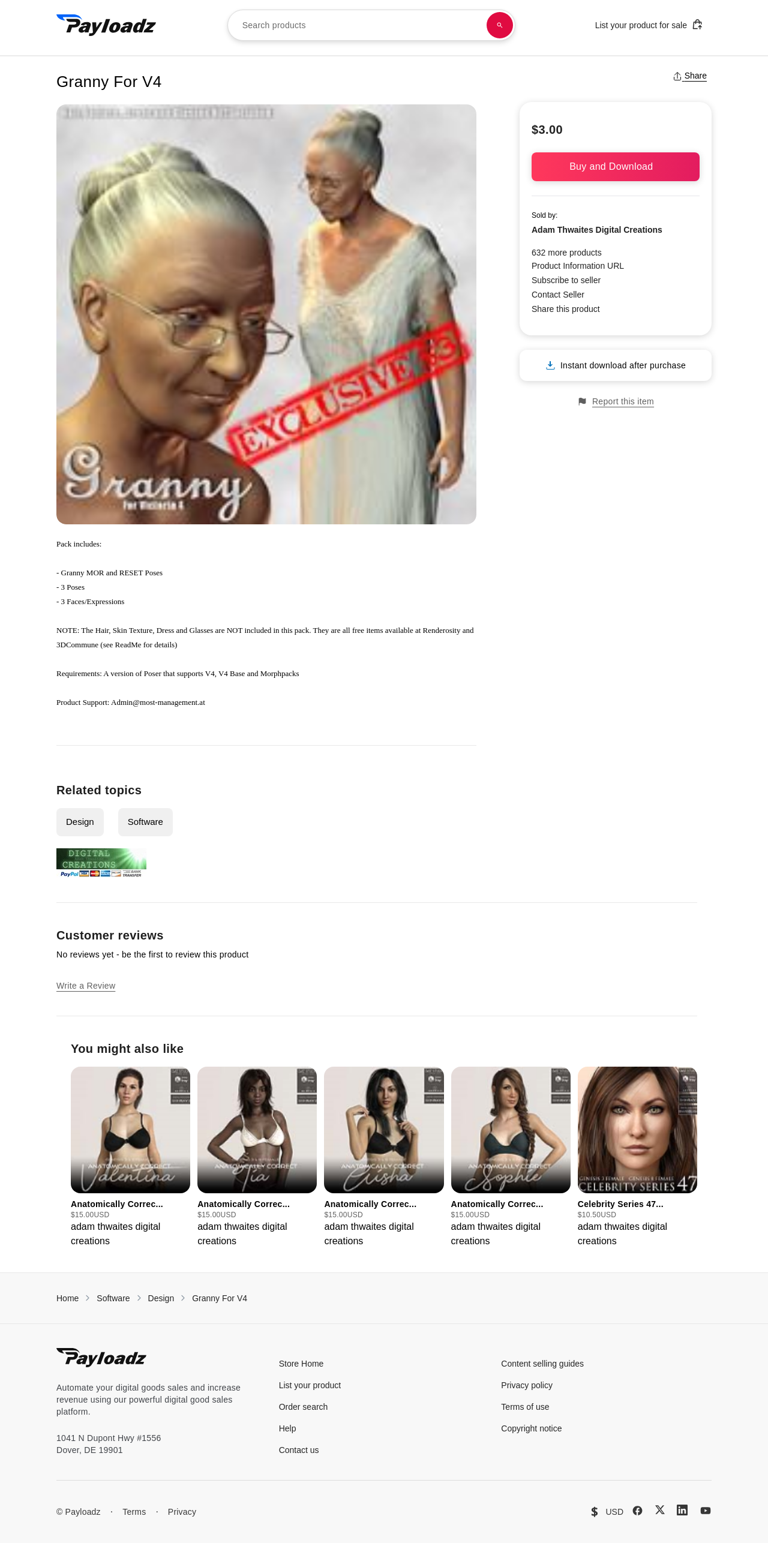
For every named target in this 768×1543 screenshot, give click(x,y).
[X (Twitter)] (660, 1510)
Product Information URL (578, 266)
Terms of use (525, 1407)
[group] (130, 1157)
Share (690, 75)
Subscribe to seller (566, 280)
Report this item (615, 402)
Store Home (301, 1363)
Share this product (566, 309)
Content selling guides (542, 1363)
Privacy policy (527, 1385)
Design (80, 821)
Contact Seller (558, 294)
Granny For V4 (219, 1298)
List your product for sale (649, 24)
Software (145, 821)
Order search (303, 1407)
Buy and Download (615, 166)
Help (287, 1428)
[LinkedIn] (682, 1510)
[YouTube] (706, 1511)
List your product (310, 1385)
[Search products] (500, 25)
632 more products (567, 252)
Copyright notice (531, 1428)
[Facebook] (637, 1511)
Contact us (299, 1450)
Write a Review (85, 985)
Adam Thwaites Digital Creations (597, 230)
